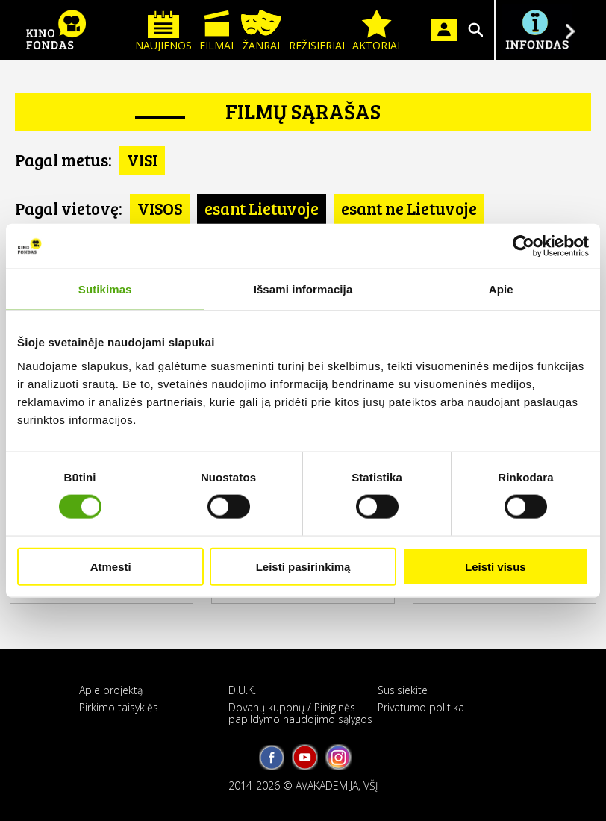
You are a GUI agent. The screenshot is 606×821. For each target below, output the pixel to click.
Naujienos (163, 31)
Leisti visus (495, 566)
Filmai (216, 31)
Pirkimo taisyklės (118, 707)
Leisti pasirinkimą (303, 566)
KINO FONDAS (56, 30)
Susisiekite (403, 690)
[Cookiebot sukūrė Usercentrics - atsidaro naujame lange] (523, 246)
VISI (142, 160)
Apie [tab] (501, 289)
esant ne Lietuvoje (409, 208)
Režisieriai (317, 31)
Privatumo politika (421, 707)
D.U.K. (242, 690)
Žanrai (261, 31)
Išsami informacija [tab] (303, 289)
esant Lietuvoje (261, 208)
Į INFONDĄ (537, 30)
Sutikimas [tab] (105, 289)
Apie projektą (111, 690)
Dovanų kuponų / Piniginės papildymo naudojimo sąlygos (300, 712)
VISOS (159, 208)
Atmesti (110, 566)
